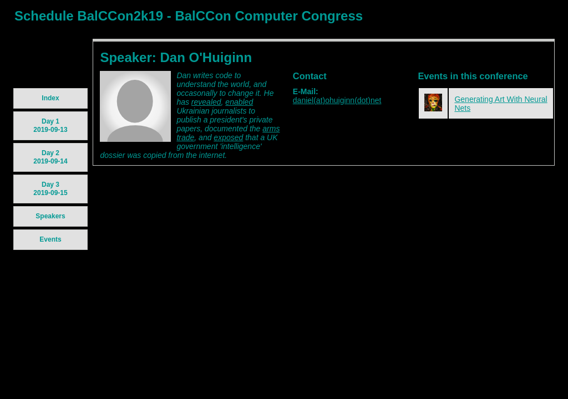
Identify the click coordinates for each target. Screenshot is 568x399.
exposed (228, 137)
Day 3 (50, 189)
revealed (206, 102)
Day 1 (50, 125)
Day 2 (50, 157)
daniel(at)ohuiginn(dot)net (337, 100)
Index (50, 98)
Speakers (50, 216)
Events (50, 239)
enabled (239, 102)
